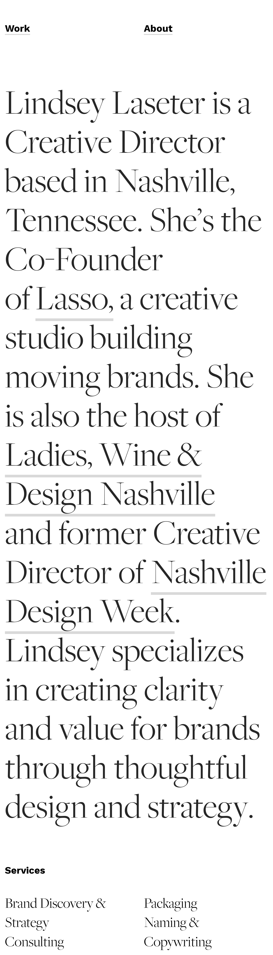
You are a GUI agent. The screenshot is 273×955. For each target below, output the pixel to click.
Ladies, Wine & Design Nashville (110, 474)
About (158, 28)
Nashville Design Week (135, 592)
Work (17, 28)
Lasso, (74, 298)
